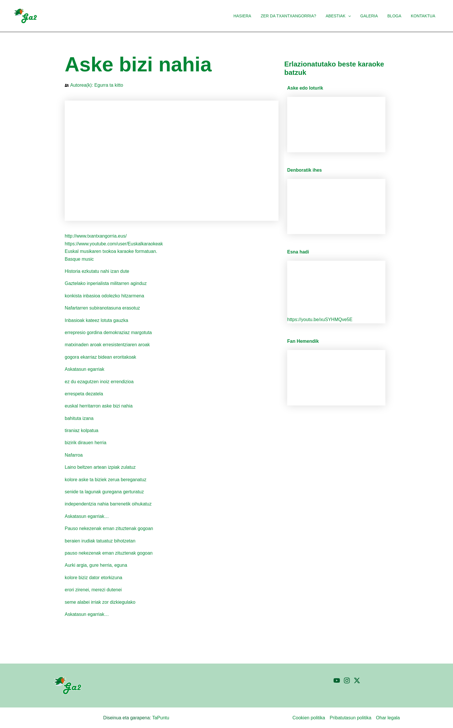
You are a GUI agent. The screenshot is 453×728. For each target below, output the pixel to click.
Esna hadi (298, 251)
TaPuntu (160, 717)
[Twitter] (357, 680)
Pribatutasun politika (350, 717)
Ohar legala (388, 717)
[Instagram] (347, 680)
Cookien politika (308, 717)
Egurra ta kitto (108, 85)
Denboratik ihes (304, 170)
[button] (353, 15)
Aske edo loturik (305, 88)
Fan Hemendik (303, 341)
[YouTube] (336, 680)
